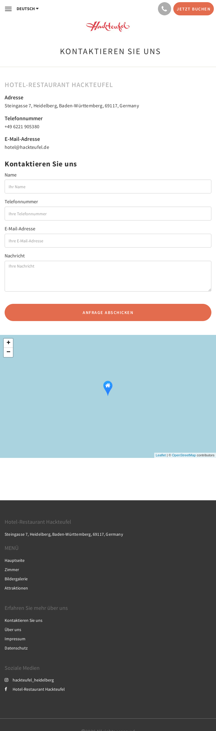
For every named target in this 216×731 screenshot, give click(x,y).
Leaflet (161, 455)
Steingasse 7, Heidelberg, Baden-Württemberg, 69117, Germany (72, 105)
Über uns (13, 629)
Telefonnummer (21, 201)
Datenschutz (16, 648)
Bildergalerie (16, 579)
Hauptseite (15, 560)
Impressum (15, 639)
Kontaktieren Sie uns (23, 620)
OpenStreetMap (184, 455)
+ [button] (8, 343)
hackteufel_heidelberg (29, 680)
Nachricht (15, 255)
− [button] (8, 352)
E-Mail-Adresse (20, 228)
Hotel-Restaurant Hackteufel (35, 689)
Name (11, 175)
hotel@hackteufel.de (27, 147)
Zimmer (12, 569)
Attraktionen (16, 588)
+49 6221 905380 (22, 126)
